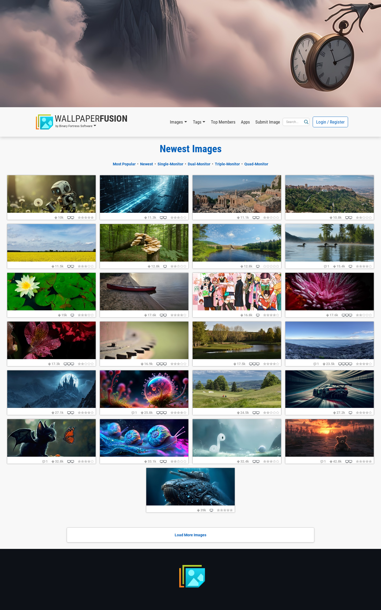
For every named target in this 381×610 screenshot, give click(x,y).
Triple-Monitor (227, 164)
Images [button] (176, 122)
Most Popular (124, 164)
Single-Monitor (170, 164)
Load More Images (190, 535)
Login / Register (330, 122)
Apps (245, 122)
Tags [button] (197, 122)
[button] (81, 121)
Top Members (223, 122)
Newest (146, 164)
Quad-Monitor (256, 164)
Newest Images (191, 149)
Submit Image (267, 122)
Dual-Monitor (199, 164)
